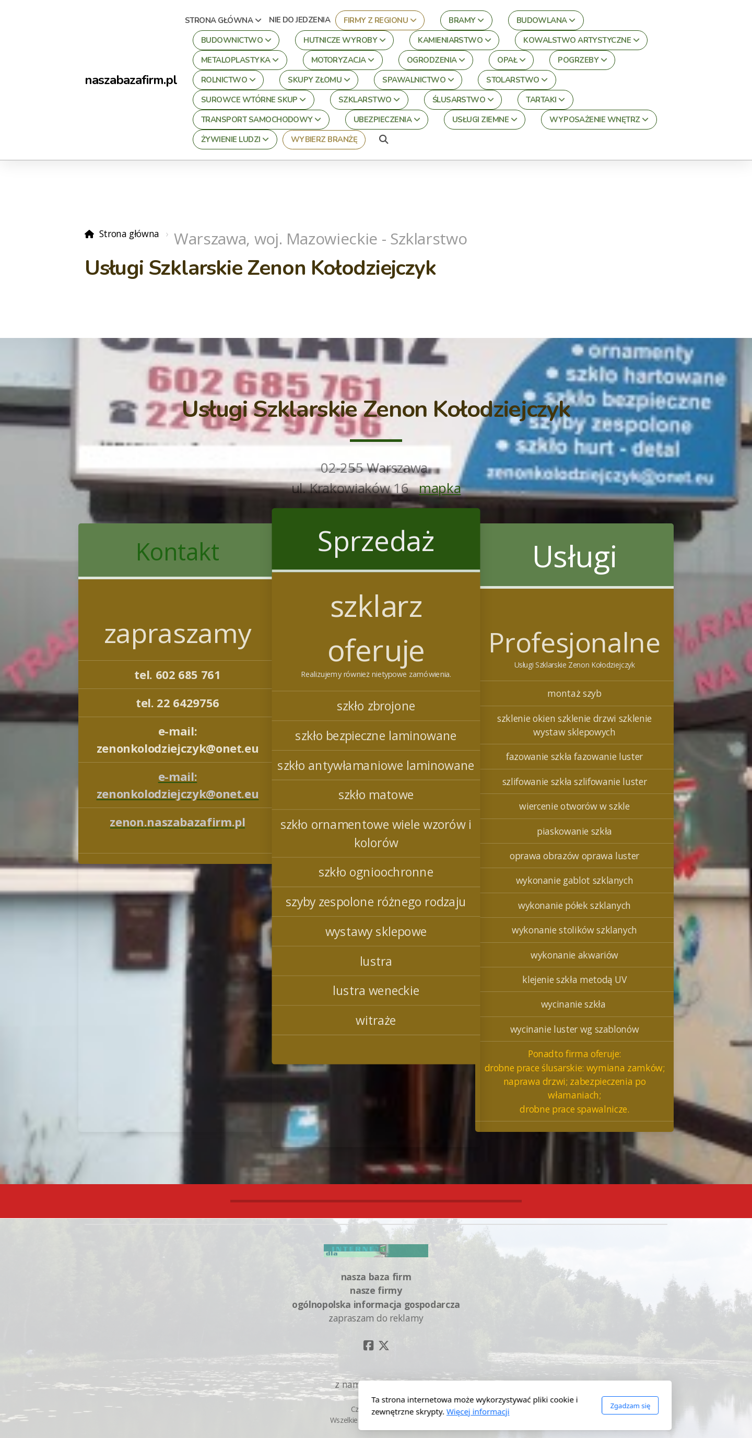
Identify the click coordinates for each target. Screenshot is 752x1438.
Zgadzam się (491, 1405)
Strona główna (129, 233)
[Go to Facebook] (368, 1345)
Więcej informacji (339, 1411)
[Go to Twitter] (384, 1345)
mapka (440, 487)
